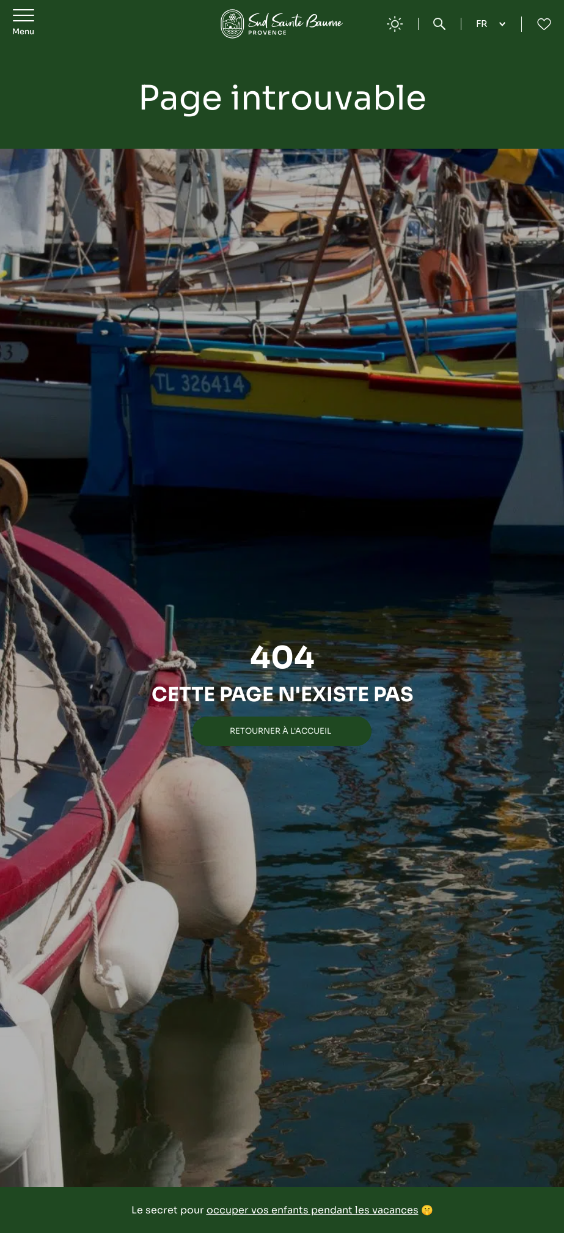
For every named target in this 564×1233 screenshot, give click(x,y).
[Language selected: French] (491, 24)
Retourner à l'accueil (280, 731)
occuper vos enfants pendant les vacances (313, 1210)
